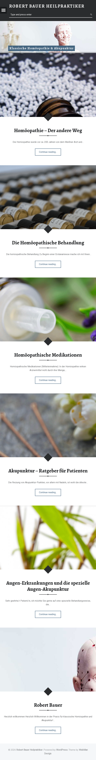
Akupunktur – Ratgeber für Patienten (48, 470)
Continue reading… (48, 153)
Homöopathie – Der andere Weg (48, 130)
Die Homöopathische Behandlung (48, 242)
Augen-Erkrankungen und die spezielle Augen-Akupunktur (48, 586)
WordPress (62, 749)
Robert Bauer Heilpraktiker (29, 749)
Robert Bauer (48, 705)
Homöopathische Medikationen (48, 355)
